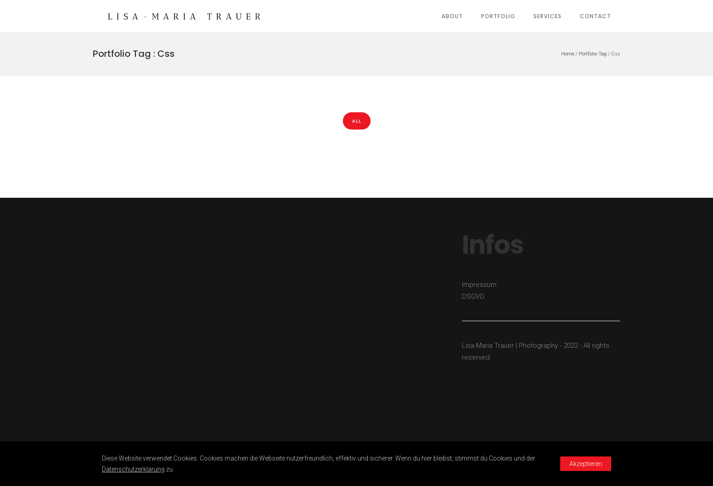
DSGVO (473, 296)
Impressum (479, 285)
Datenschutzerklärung (133, 469)
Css (615, 54)
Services (547, 16)
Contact (595, 16)
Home (567, 54)
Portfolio (498, 16)
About (452, 16)
